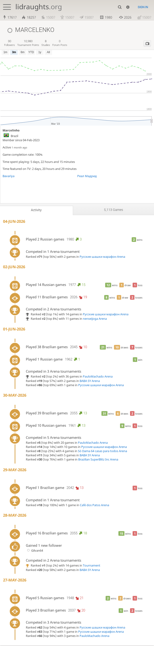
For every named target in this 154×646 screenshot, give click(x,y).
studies (45, 43)
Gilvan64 (34, 551)
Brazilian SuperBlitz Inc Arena (98, 460)
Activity (36, 210)
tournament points (28, 43)
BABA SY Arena (90, 381)
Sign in (143, 7)
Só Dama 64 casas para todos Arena (102, 451)
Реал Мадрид (87, 176)
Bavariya (8, 176)
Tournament (91, 566)
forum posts (59, 43)
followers (9, 43)
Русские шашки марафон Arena (102, 257)
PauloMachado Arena (98, 377)
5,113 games (113, 210)
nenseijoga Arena (95, 319)
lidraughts (38, 6)
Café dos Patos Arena (94, 505)
